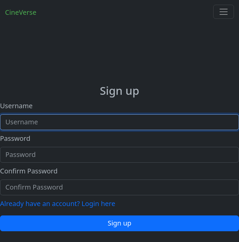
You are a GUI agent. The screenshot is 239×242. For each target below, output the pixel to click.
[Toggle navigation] (223, 12)
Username (16, 105)
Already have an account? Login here (57, 203)
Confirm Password (29, 170)
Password (15, 138)
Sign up (119, 223)
